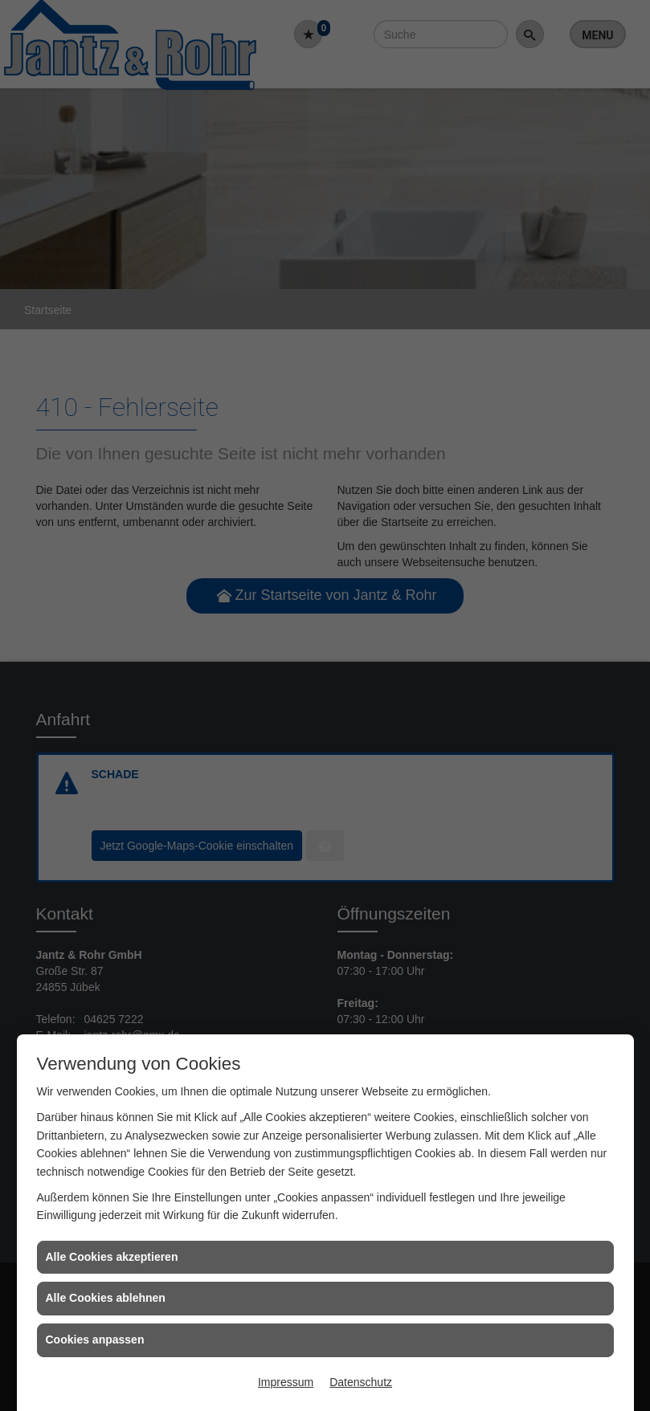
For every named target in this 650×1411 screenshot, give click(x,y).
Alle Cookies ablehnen (106, 1297)
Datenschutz (360, 1382)
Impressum (285, 1382)
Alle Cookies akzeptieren (112, 1256)
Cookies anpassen (95, 1339)
